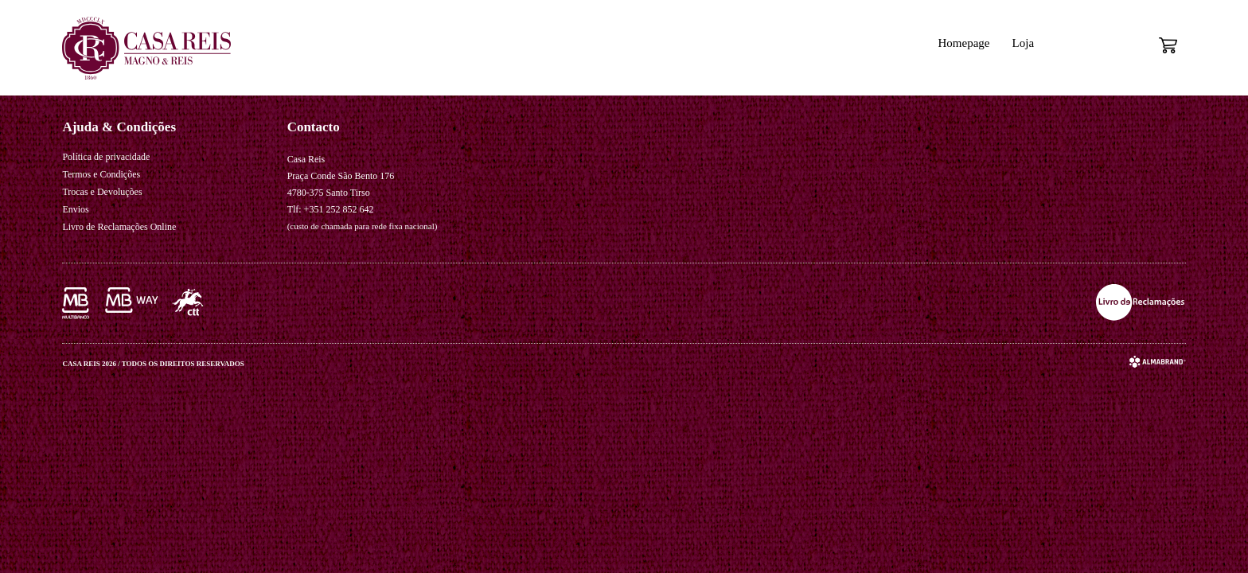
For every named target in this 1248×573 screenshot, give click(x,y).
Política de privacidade (106, 156)
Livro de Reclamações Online (119, 226)
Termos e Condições (101, 174)
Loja (1023, 43)
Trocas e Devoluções (102, 191)
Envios (75, 209)
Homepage (963, 43)
